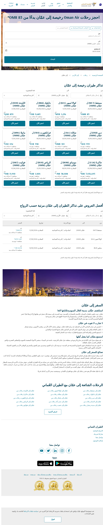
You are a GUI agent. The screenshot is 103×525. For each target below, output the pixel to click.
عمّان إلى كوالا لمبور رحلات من (56, 391)
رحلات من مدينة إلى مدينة (59, 474)
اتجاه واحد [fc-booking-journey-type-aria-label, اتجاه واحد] (96, 28)
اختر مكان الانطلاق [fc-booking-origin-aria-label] (93, 36)
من (98, 34)
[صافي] (4, 43)
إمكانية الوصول (97, 441)
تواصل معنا (98, 437)
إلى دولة (78, 474)
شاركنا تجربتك (97, 434)
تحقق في (57, 4)
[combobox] (84, 95)
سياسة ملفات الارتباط (30, 511)
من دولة (25, 474)
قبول (51, 519)
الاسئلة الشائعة (97, 431)
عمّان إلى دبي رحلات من (92, 398)
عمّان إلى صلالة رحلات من (57, 394)
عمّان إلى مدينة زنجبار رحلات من (89, 405)
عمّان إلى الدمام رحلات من (91, 402)
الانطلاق (96, 49)
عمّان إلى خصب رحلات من (57, 405)
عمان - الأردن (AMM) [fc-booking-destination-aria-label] (92, 44)
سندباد (21, 4)
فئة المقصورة (29, 90)
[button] (78, 28)
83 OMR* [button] (13, 18)
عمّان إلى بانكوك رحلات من (91, 394)
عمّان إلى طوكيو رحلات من (24, 405)
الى (98, 41)
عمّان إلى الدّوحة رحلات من (24, 391)
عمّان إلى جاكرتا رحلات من (24, 394)
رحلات (84, 75)
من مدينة (31, 474)
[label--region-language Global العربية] (9, 4)
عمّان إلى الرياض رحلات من (24, 402)
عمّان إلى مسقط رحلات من (91, 391)
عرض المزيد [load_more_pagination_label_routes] (51, 412)
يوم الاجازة (49, 4)
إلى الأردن (74, 75)
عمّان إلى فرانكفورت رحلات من (22, 398)
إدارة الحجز (42, 4)
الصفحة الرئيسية (96, 75)
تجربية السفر (29, 4)
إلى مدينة (71, 474)
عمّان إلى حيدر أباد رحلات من (57, 402)
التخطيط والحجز (65, 4)
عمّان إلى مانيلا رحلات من (58, 398)
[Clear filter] (37, 95)
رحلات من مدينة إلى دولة (43, 474)
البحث (51, 59)
